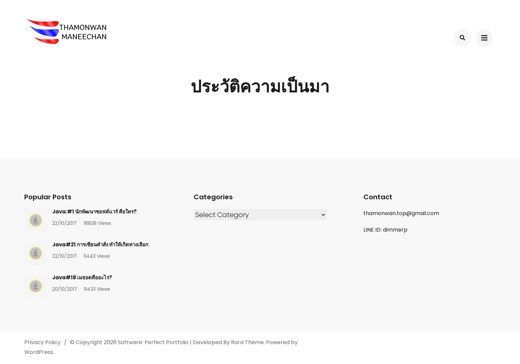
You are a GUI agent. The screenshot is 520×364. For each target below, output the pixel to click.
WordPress (38, 352)
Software (130, 342)
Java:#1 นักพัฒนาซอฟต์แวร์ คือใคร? (94, 211)
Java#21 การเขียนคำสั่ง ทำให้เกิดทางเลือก (100, 244)
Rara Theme (247, 342)
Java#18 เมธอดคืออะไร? (82, 277)
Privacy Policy (42, 342)
